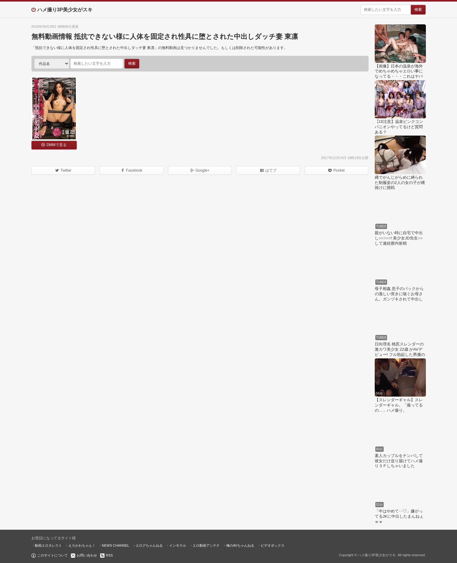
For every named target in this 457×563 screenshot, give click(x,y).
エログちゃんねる (149, 545)
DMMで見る (57, 145)
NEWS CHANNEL (115, 545)
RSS (109, 555)
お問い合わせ (87, 555)
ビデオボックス (272, 545)
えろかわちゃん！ (82, 545)
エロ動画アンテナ (206, 545)
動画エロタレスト (48, 545)
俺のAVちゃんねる (240, 545)
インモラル (177, 545)
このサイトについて (52, 555)
